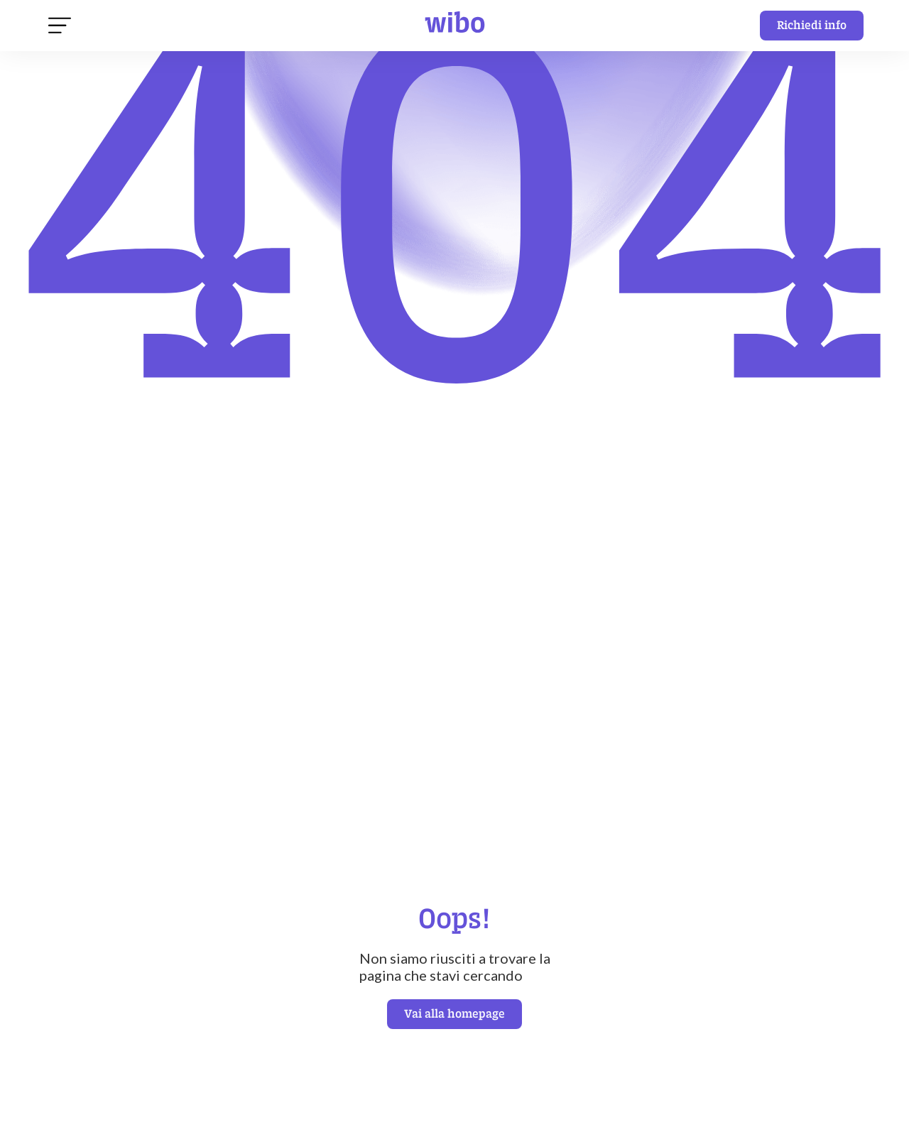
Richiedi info (812, 25)
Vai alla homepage (454, 1013)
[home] (455, 25)
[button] (59, 25)
